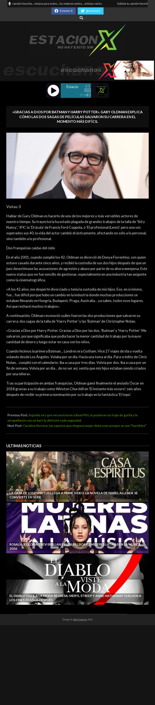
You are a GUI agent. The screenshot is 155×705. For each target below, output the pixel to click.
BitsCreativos (80, 619)
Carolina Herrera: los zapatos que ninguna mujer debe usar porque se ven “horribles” (84, 425)
